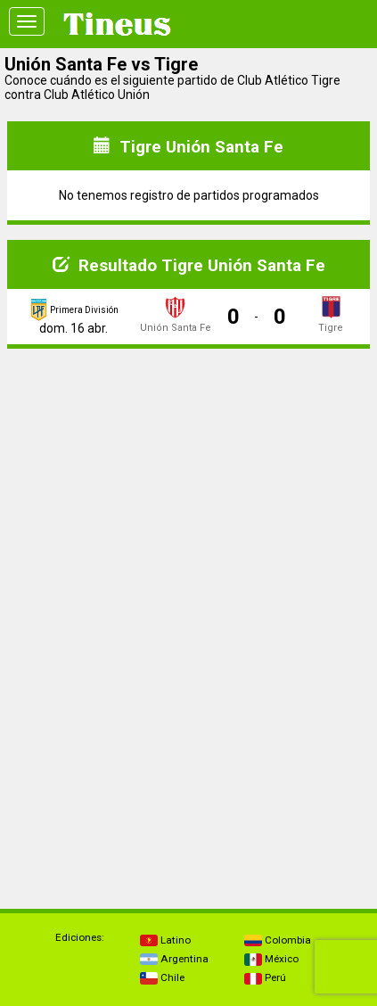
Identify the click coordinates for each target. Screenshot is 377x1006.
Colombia (277, 940)
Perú (265, 977)
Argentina (174, 958)
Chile (162, 977)
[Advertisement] (189, 488)
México (271, 958)
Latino (165, 940)
